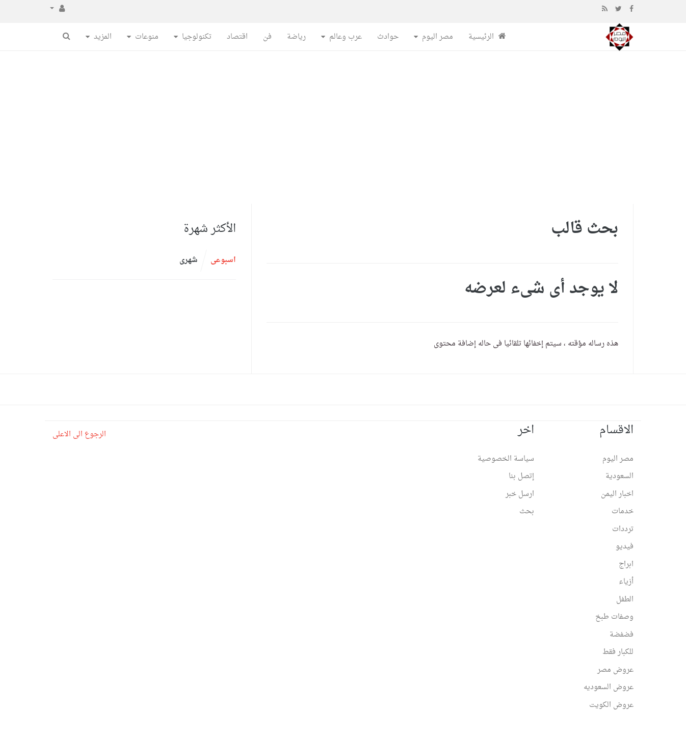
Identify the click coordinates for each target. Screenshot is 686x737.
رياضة (296, 37)
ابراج (626, 564)
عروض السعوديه (609, 687)
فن (267, 37)
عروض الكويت (611, 705)
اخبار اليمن (617, 494)
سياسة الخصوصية (506, 459)
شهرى (188, 260)
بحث (526, 511)
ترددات (623, 529)
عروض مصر (615, 670)
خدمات (623, 511)
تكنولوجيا (197, 37)
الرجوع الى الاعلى (79, 434)
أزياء (626, 582)
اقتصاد (237, 37)
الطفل (625, 600)
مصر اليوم (437, 37)
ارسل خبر (520, 494)
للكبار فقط (618, 652)
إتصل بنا (521, 476)
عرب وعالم (345, 37)
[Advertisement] (343, 127)
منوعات (147, 37)
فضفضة (622, 635)
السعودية (619, 476)
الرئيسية (487, 37)
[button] (57, 9)
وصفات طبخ (614, 617)
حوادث (388, 37)
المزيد (103, 37)
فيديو (625, 547)
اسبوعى (223, 260)
